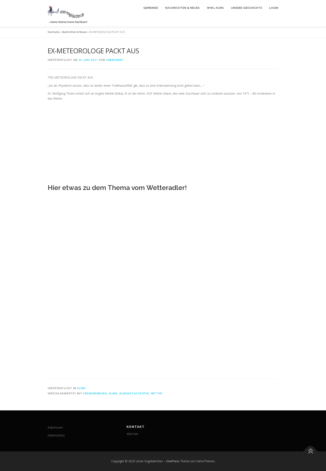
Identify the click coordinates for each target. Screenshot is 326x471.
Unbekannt (115, 60)
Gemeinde (150, 7)
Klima (81, 388)
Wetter (156, 393)
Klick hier (132, 434)
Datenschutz (56, 435)
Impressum (55, 427)
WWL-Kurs (215, 7)
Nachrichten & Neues (182, 7)
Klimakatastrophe (134, 393)
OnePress (172, 461)
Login (273, 7)
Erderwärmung (95, 393)
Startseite (53, 32)
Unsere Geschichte (246, 7)
